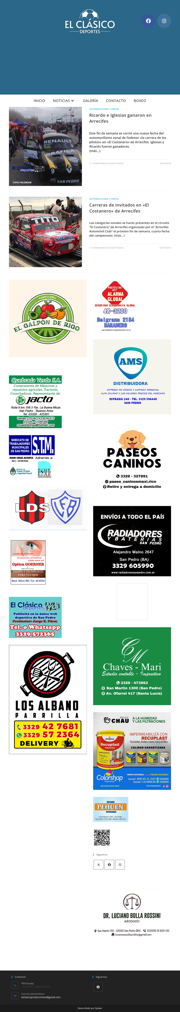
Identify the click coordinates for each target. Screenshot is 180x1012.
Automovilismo (99, 109)
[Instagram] (120, 864)
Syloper (98, 1008)
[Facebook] (109, 864)
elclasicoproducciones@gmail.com (40, 997)
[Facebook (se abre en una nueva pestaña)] (148, 21)
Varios (115, 109)
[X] (98, 864)
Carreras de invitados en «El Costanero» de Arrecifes (119, 208)
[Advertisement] (90, 61)
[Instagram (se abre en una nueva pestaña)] (164, 21)
